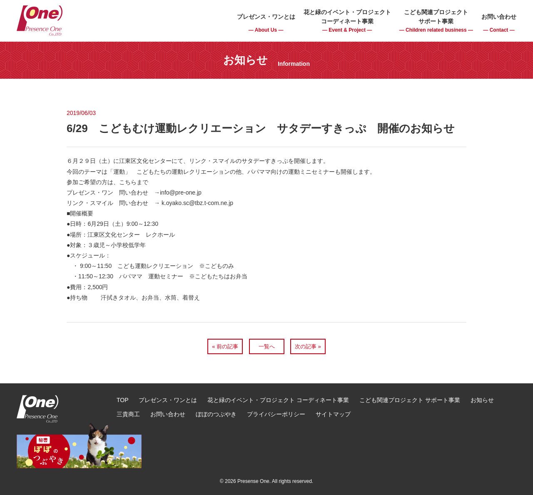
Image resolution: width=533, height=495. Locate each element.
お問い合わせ (167, 414)
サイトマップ (333, 414)
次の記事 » (308, 346)
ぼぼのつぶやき (216, 414)
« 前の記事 (225, 346)
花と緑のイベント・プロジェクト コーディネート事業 (278, 400)
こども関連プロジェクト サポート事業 (409, 400)
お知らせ (482, 400)
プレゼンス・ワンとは (168, 400)
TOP (123, 400)
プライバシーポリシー (276, 414)
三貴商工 (128, 414)
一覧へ (267, 346)
